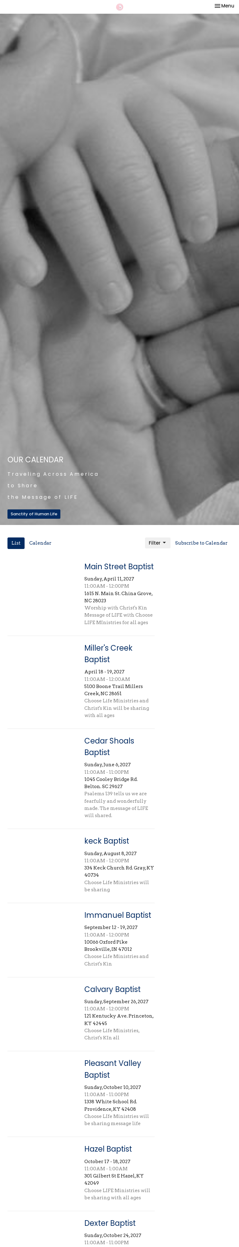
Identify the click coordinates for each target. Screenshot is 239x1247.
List (16, 543)
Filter (158, 543)
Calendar (40, 543)
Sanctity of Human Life (34, 514)
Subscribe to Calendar (201, 543)
